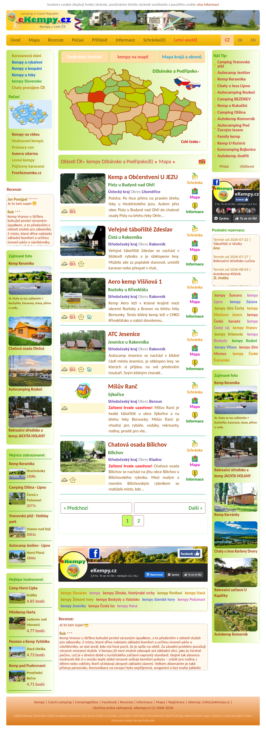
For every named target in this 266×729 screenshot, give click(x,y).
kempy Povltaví (169, 593)
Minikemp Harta (22, 612)
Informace (125, 40)
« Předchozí (75, 508)
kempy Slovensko (27, 81)
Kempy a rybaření (27, 62)
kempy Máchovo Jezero (236, 311)
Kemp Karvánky (227, 514)
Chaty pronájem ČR (28, 87)
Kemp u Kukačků (232, 105)
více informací (208, 4)
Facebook (109, 702)
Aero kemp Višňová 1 (135, 281)
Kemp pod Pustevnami (27, 665)
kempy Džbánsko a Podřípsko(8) (122, 161)
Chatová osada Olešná (26, 348)
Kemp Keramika (21, 263)
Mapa (34, 40)
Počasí (78, 40)
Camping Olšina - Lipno (27, 487)
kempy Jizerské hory (158, 599)
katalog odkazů (183, 716)
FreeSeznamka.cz (26, 172)
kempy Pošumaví (191, 599)
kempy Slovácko (74, 593)
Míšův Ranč (122, 386)
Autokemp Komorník (236, 118)
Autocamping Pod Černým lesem (233, 127)
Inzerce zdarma (25, 153)
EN (253, 40)
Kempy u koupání (27, 68)
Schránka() (154, 40)
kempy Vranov (245, 327)
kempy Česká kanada (236, 318)
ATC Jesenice (124, 334)
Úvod (15, 40)
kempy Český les (102, 606)
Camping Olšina (231, 112)
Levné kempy (23, 160)
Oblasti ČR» (73, 161)
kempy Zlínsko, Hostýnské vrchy (129, 593)
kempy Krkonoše (229, 334)
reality (100, 716)
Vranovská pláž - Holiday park (28, 519)
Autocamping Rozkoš (25, 389)
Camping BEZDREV (234, 99)
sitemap (194, 702)
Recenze (56, 40)
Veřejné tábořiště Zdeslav (140, 229)
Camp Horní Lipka (23, 588)
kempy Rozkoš (244, 340)
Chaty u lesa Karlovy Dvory (235, 551)
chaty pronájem (234, 716)
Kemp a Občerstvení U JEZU (143, 177)
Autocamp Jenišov (233, 72)
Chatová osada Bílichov (137, 444)
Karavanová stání (26, 55)
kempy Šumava (228, 295)
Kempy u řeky (23, 74)
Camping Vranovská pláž (233, 64)
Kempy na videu (25, 134)
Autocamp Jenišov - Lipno (29, 545)
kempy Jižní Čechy (229, 308)
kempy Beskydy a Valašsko (117, 599)
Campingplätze (86, 702)
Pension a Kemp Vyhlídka (29, 641)
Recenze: (14, 189)
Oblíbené (247, 166)
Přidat (224, 166)
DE (240, 40)
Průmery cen (23, 147)
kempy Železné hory (77, 599)
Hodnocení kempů (27, 140)
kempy (95, 593)
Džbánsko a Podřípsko (174, 71)
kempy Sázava (243, 301)
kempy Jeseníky (73, 606)
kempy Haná (195, 593)
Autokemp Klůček (227, 267)
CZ (227, 40)
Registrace (176, 702)
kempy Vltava (226, 347)
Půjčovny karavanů (28, 166)
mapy (206, 716)
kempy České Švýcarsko (236, 357)
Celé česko (189, 141)
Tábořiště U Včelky (227, 237)
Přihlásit (99, 40)
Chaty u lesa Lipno (233, 85)
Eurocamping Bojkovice (236, 149)
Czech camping (59, 702)
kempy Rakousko (144, 720)
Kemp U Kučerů (231, 143)
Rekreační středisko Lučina (234, 255)
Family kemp (228, 136)
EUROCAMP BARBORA (230, 284)
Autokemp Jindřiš (233, 156)
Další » (196, 508)
